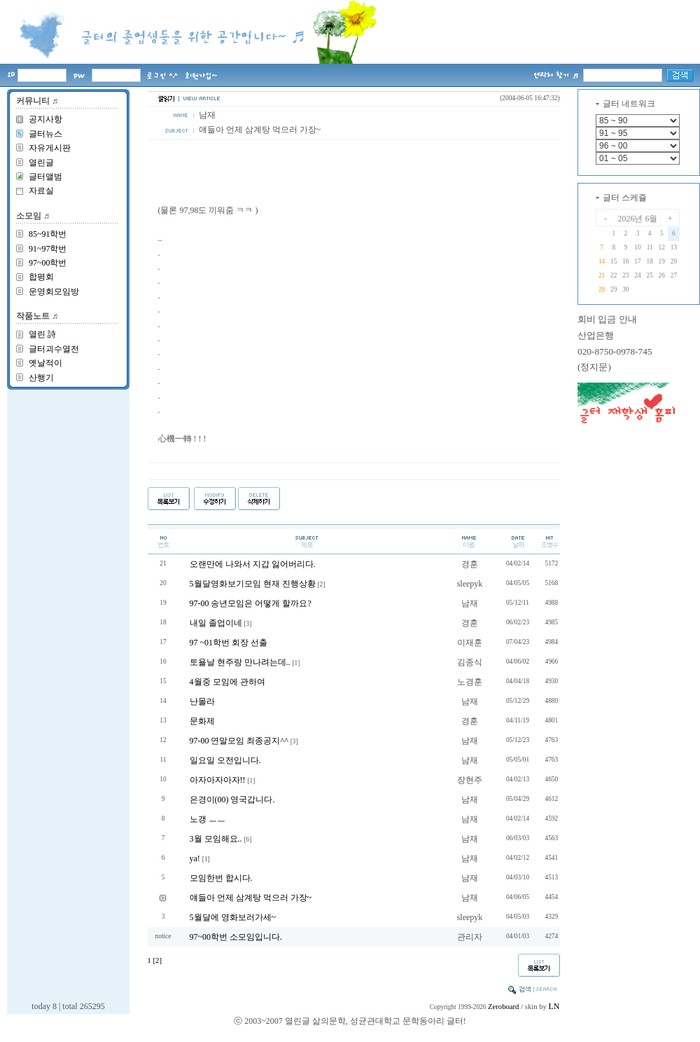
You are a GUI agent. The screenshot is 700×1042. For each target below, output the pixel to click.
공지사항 (45, 119)
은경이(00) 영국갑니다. (232, 799)
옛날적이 (45, 363)
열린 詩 (42, 334)
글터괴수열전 (54, 349)
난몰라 (202, 701)
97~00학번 (48, 263)
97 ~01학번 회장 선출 (229, 642)
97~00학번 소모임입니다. (236, 937)
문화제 (202, 721)
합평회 (41, 277)
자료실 (41, 191)
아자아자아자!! (218, 780)
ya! (195, 858)
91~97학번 (48, 249)
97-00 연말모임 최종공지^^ (239, 741)
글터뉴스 (45, 134)
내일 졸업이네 (216, 623)
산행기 (41, 378)
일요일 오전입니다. (225, 760)
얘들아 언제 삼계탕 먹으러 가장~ (251, 898)
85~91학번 (48, 234)
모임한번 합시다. (221, 878)
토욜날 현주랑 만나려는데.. (240, 662)
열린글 (41, 162)
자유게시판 (50, 148)
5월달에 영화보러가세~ (233, 917)
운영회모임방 (54, 291)
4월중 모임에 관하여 (227, 682)
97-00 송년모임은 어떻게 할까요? (251, 603)
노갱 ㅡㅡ (207, 819)
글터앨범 (45, 176)
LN (554, 1006)
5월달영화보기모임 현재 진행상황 (253, 584)
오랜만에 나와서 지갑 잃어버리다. (253, 564)
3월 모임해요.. (216, 839)
